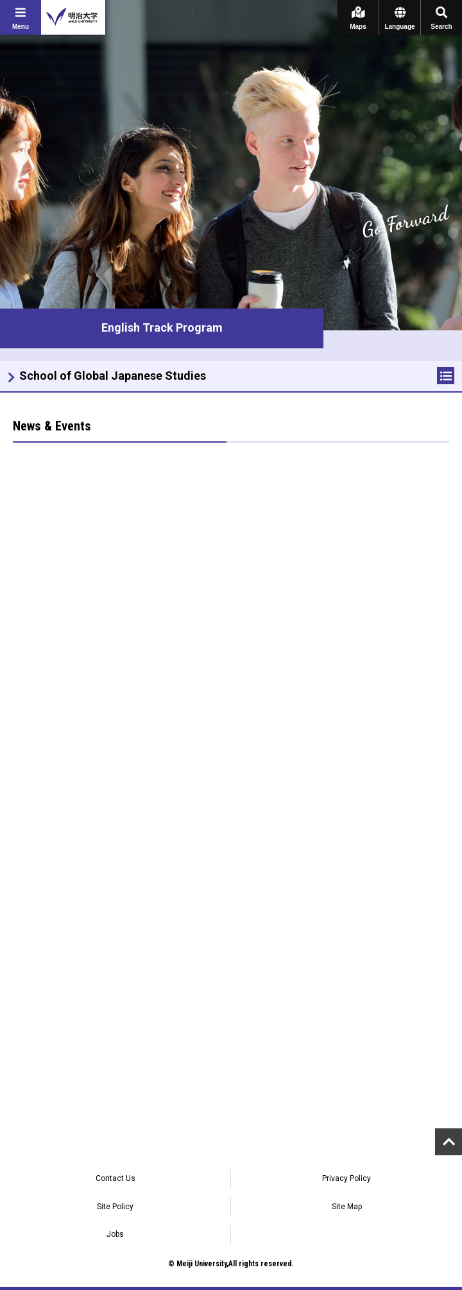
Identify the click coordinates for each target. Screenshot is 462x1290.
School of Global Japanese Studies (112, 375)
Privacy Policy (346, 1178)
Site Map (347, 1206)
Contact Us (115, 1178)
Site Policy (115, 1206)
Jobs (115, 1234)
